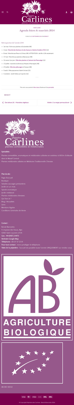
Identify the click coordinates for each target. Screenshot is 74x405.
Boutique (4, 181)
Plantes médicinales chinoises (13, 196)
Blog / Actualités (7, 202)
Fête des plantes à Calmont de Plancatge (29, 60)
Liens (3, 205)
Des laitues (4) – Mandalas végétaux (15, 102)
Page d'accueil (7, 178)
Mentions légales (8, 208)
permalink (51, 87)
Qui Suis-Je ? (6, 199)
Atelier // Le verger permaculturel (60, 102)
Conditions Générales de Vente (13, 211)
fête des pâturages (16, 67)
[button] (2, 12)
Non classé (37, 27)
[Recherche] (7, 12)
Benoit (46, 36)
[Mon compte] (66, 12)
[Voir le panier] (71, 12)
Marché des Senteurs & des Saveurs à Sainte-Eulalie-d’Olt (27, 50)
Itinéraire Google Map (10, 239)
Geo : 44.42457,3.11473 (10, 236)
